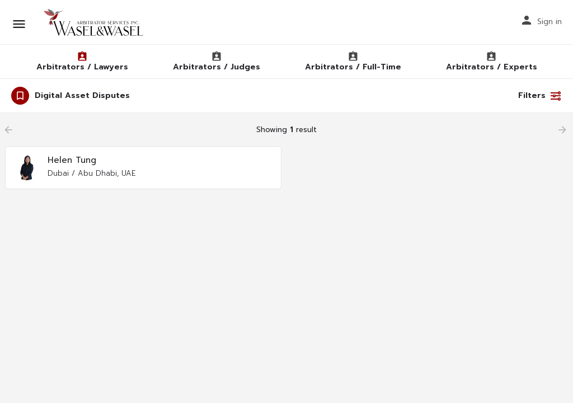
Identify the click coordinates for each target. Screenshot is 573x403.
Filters (540, 96)
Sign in (549, 21)
